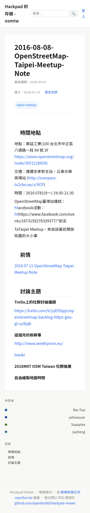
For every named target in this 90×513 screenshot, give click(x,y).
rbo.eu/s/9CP (32, 184)
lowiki (19, 355)
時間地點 (14, 452)
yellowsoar (77, 417)
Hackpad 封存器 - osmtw (16, 13)
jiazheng (78, 431)
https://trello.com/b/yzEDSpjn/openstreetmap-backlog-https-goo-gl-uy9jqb (44, 317)
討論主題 (14, 462)
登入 (83, 13)
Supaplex (78, 424)
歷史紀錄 (51, 92)
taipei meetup (26, 105)
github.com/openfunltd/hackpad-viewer (44, 503)
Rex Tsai (79, 409)
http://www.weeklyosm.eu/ (38, 343)
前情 (11, 457)
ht (16, 207)
